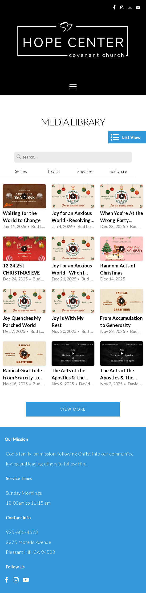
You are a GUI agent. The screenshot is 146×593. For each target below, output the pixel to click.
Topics (53, 171)
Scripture (118, 171)
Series (21, 171)
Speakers (86, 171)
